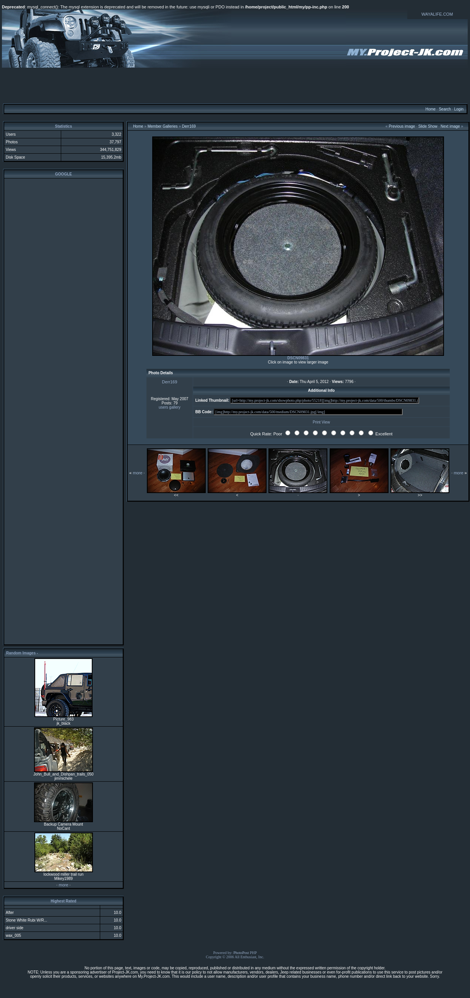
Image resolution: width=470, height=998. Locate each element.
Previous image (402, 126)
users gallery (170, 407)
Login (458, 109)
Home (430, 109)
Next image (450, 126)
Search (445, 109)
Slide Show (427, 126)
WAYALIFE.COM (437, 14)
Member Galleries (163, 126)
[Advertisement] (235, 85)
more (63, 885)
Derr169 (189, 126)
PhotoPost (241, 953)
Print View (321, 422)
